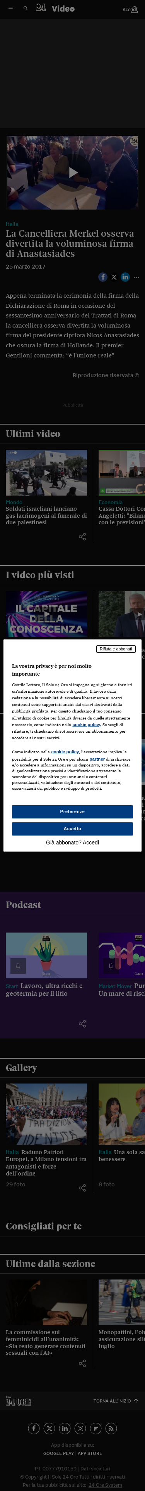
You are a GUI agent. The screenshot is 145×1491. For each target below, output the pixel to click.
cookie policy (86, 724)
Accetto (73, 828)
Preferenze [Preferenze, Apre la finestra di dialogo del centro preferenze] (72, 811)
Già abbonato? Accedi (72, 842)
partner (97, 759)
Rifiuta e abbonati (116, 649)
